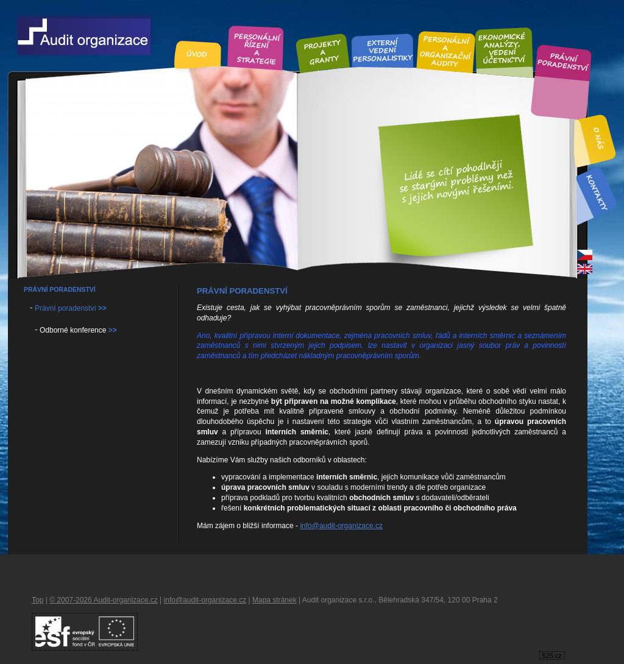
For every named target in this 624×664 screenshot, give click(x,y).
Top (37, 600)
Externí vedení (382, 50)
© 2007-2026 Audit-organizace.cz (103, 600)
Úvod (197, 54)
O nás (599, 138)
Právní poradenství (563, 63)
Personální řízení (256, 47)
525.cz (552, 655)
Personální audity (446, 51)
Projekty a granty (322, 52)
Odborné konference (78, 330)
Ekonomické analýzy (503, 47)
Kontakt (596, 192)
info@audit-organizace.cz (341, 525)
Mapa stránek (274, 600)
